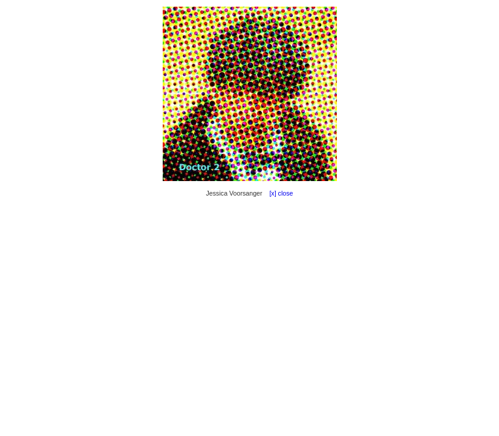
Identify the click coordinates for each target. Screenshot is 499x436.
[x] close (278, 193)
